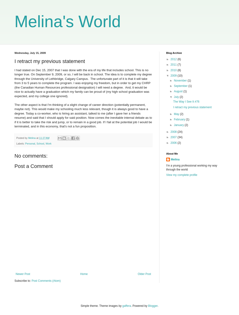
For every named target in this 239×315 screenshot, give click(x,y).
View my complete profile (181, 175)
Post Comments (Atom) (46, 280)
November (181, 80)
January (179, 125)
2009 (174, 75)
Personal (30, 143)
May (177, 114)
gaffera (126, 306)
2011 (174, 64)
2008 (174, 131)
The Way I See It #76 (186, 101)
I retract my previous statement (192, 107)
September (181, 86)
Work (48, 143)
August (178, 91)
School (40, 143)
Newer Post (23, 274)
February (180, 119)
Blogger (153, 306)
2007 (174, 137)
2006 (174, 143)
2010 (174, 70)
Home (84, 274)
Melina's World (67, 21)
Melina (175, 159)
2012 (174, 59)
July (177, 97)
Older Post (144, 274)
